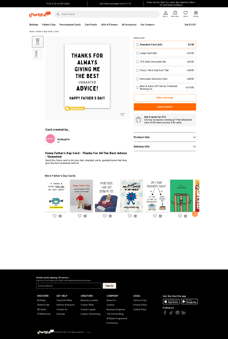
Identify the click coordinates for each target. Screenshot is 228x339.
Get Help (62, 295)
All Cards (41, 309)
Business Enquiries (116, 309)
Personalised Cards (70, 24)
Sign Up (109, 286)
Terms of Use (140, 300)
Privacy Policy (140, 305)
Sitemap (61, 314)
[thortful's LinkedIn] (183, 314)
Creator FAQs (87, 305)
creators (87, 295)
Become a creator (89, 300)
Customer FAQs (64, 300)
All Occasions (129, 24)
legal (136, 295)
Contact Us (62, 309)
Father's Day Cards (44, 32)
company (112, 295)
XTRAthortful (44, 314)
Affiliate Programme (117, 318)
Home (32, 32)
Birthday (33, 24)
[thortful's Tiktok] (171, 314)
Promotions (112, 323)
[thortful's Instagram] (177, 314)
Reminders (175, 16)
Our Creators (147, 24)
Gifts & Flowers (109, 24)
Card (56, 32)
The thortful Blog (115, 314)
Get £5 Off (190, 24)
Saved (185, 16)
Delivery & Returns (66, 305)
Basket (195, 16)
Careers (111, 305)
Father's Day (49, 24)
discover (43, 295)
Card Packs (91, 24)
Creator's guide (88, 309)
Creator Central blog (91, 314)
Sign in (165, 16)
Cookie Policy (139, 309)
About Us (111, 300)
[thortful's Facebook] (165, 314)
